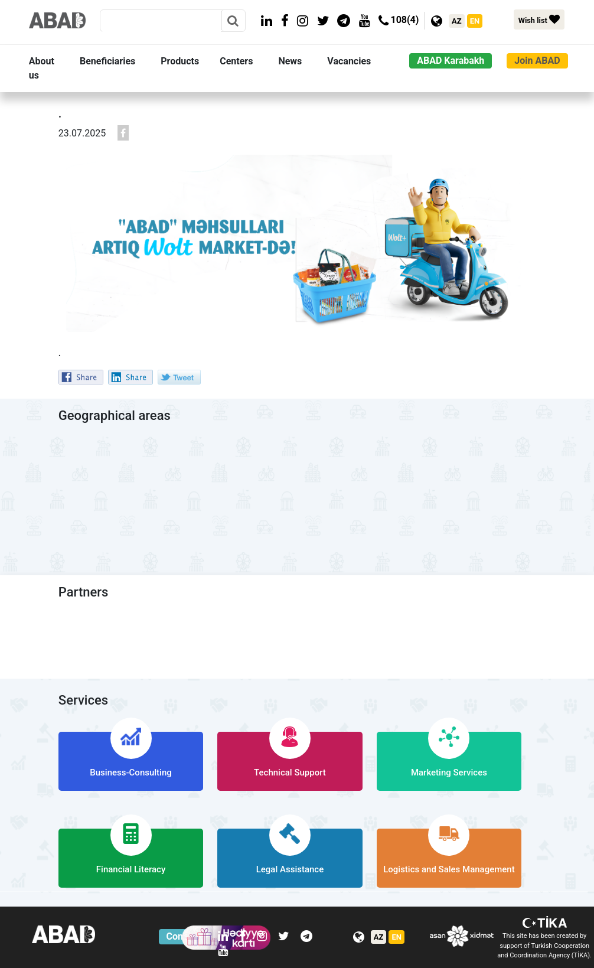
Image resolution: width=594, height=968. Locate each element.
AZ (457, 21)
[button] (52, 68)
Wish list (539, 19)
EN (475, 21)
